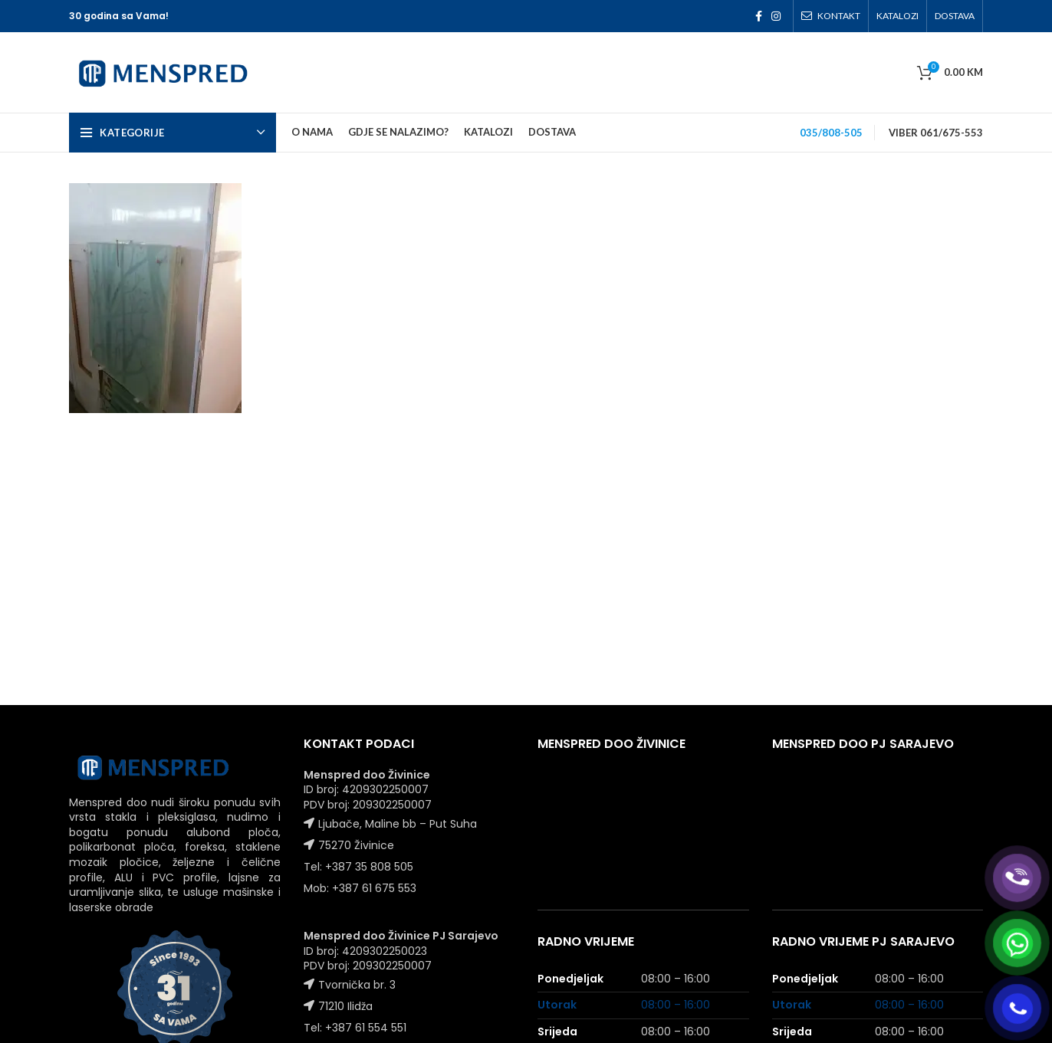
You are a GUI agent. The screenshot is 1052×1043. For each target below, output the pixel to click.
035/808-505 (831, 132)
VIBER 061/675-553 (936, 132)
